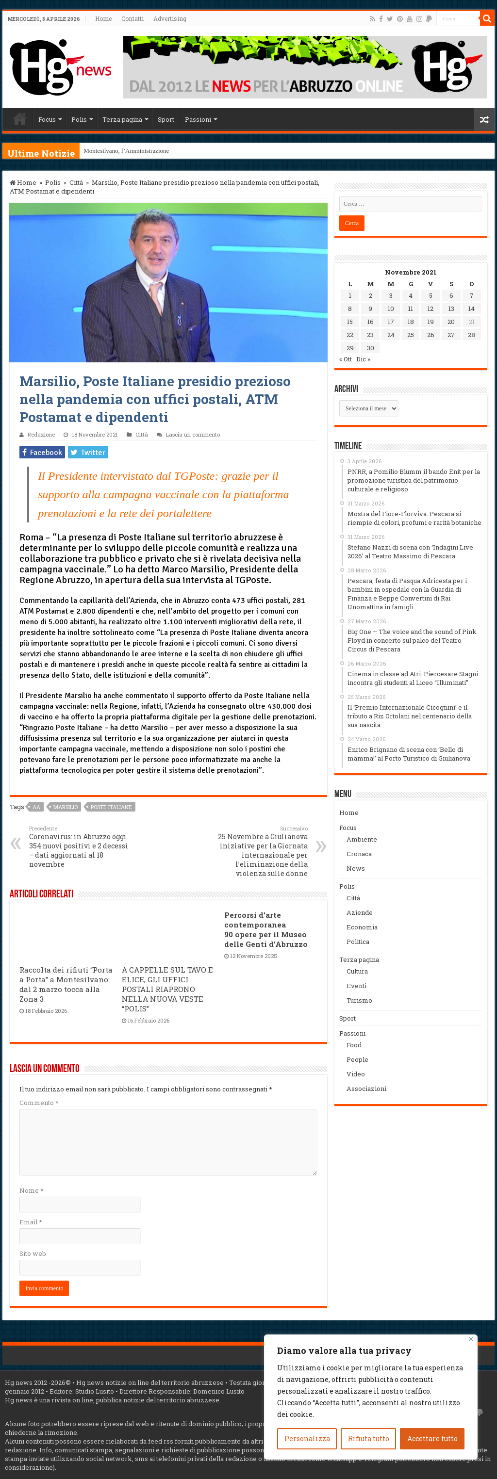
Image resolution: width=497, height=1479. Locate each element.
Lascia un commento (193, 434)
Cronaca (359, 853)
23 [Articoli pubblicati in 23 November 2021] (370, 334)
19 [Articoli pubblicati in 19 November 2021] (431, 321)
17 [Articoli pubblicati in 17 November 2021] (391, 321)
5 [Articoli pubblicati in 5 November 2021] (430, 295)
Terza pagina (122, 119)
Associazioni (366, 1088)
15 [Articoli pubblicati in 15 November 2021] (350, 321)
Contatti (132, 18)
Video (356, 1074)
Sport (166, 119)
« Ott (345, 359)
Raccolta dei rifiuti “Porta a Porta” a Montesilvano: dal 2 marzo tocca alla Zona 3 (66, 984)
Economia (362, 927)
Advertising (169, 18)
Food (354, 1044)
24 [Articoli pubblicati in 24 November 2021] (391, 334)
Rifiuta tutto (368, 1438)
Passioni (198, 119)
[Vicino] (471, 1339)
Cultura (357, 971)
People (357, 1059)
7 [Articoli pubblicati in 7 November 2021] (472, 295)
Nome (31, 1190)
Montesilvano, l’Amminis (116, 150)
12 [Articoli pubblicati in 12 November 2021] (430, 308)
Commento (38, 1102)
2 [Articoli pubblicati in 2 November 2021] (370, 295)
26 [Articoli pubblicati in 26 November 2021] (430, 334)
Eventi (356, 985)
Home (103, 18)
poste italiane (111, 807)
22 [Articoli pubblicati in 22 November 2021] (350, 334)
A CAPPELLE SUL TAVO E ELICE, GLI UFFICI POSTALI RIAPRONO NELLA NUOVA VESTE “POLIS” (167, 989)
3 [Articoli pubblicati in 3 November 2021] (391, 295)
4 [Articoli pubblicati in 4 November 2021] (411, 295)
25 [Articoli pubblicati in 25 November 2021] (410, 334)
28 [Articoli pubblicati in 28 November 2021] (471, 334)
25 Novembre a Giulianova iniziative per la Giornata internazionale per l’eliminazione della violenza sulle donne (258, 851)
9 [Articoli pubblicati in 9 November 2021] (370, 308)
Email (30, 1222)
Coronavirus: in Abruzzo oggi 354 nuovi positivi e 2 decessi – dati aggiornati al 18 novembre (79, 847)
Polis (79, 119)
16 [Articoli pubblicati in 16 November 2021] (370, 321)
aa (36, 807)
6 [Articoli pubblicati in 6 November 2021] (451, 295)
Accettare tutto (432, 1438)
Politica (358, 941)
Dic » (363, 359)
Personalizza (307, 1438)
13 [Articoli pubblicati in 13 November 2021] (451, 308)
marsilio (65, 807)
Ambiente (362, 839)
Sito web (32, 1253)
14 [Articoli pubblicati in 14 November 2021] (471, 308)
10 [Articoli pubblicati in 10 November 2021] (391, 308)
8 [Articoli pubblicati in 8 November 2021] (350, 308)
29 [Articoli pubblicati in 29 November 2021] (350, 347)
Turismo (359, 1000)
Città (76, 182)
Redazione (41, 434)
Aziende (360, 912)
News (356, 868)
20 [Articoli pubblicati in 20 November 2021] (451, 321)
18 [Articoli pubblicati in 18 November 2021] (411, 321)
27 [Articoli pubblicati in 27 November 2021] (451, 334)
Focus (47, 119)
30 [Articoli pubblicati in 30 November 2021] (370, 347)
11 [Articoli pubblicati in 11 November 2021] (410, 308)
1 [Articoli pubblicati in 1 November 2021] (350, 295)
